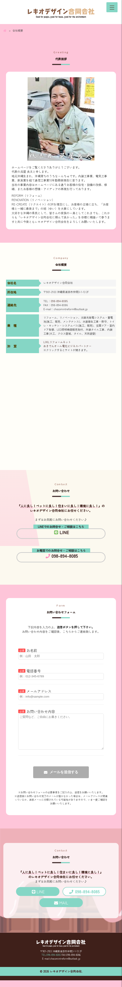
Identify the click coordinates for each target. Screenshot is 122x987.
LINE (61, 532)
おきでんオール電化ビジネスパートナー (67, 346)
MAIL (63, 909)
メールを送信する (64, 779)
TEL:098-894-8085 (51, 961)
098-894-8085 (59, 301)
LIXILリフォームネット (57, 342)
